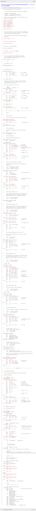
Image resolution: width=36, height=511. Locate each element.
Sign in (34, 1)
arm (33, 4)
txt (32, 509)
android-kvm (3, 4)
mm (2, 5)
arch (31, 4)
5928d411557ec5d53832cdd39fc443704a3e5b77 (18, 4)
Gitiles (6, 509)
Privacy (8, 509)
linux (8, 4)
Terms (11, 509)
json (34, 509)
